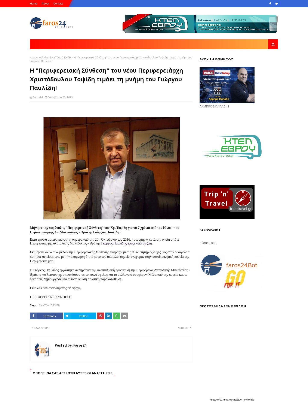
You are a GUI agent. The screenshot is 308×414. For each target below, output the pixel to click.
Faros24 (38, 97)
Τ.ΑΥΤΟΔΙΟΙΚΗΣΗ (60, 57)
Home (33, 3)
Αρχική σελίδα (39, 57)
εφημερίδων (236, 399)
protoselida (248, 399)
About (45, 3)
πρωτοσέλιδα (218, 399)
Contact (58, 3)
